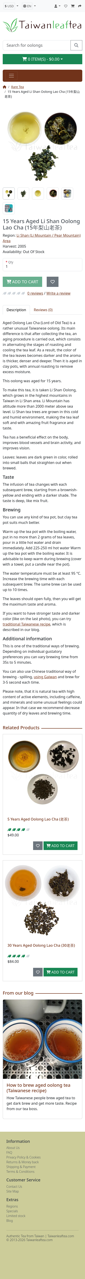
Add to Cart (60, 845)
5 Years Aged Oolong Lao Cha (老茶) (38, 819)
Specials (12, 1211)
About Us (13, 1148)
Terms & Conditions (20, 1171)
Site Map (12, 1191)
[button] (11, 6)
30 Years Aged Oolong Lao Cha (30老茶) (41, 945)
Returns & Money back (22, 1162)
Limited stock (15, 1216)
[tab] (9, 193)
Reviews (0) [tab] (43, 309)
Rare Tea (17, 87)
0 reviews (35, 293)
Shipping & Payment (21, 1167)
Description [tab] (16, 309)
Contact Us (14, 1186)
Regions (12, 1206)
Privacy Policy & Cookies (23, 1157)
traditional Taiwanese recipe (26, 624)
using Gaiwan (45, 676)
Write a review (58, 293)
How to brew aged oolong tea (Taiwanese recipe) (38, 1088)
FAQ (9, 1152)
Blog (9, 1220)
